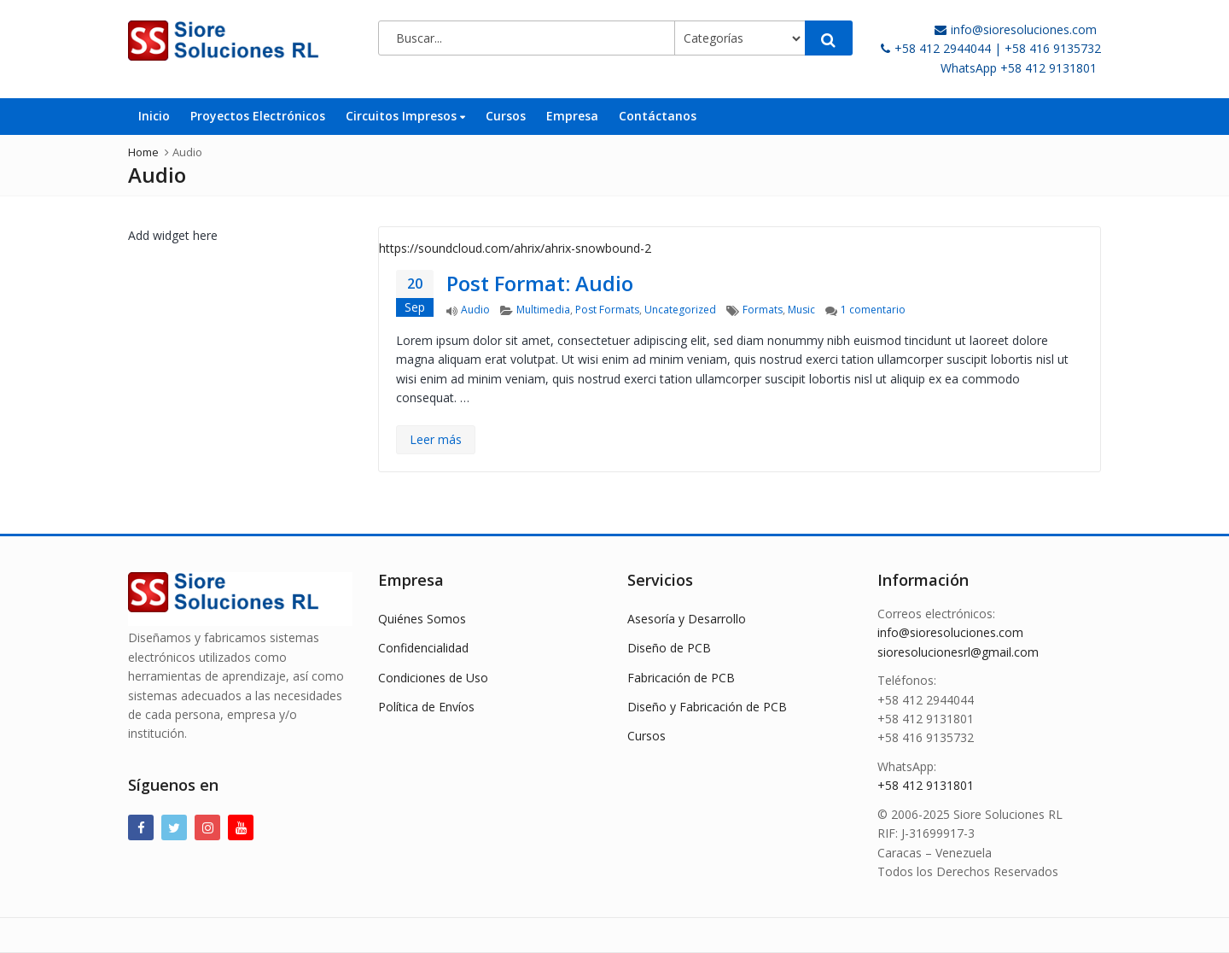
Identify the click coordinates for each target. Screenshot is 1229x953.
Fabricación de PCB (681, 677)
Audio (475, 309)
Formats (763, 309)
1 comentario (873, 309)
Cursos (506, 116)
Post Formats (607, 309)
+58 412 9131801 (925, 785)
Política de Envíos (426, 707)
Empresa (572, 116)
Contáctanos (657, 116)
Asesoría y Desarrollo (686, 619)
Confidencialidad (423, 648)
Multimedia (543, 309)
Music (801, 309)
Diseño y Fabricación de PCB (707, 707)
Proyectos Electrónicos (257, 116)
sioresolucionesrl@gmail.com (958, 652)
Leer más (436, 439)
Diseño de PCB (669, 648)
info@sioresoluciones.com (950, 632)
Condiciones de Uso (433, 677)
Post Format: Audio (539, 283)
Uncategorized (680, 309)
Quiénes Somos (422, 619)
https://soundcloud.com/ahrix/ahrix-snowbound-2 (515, 248)
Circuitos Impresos (405, 116)
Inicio (154, 116)
